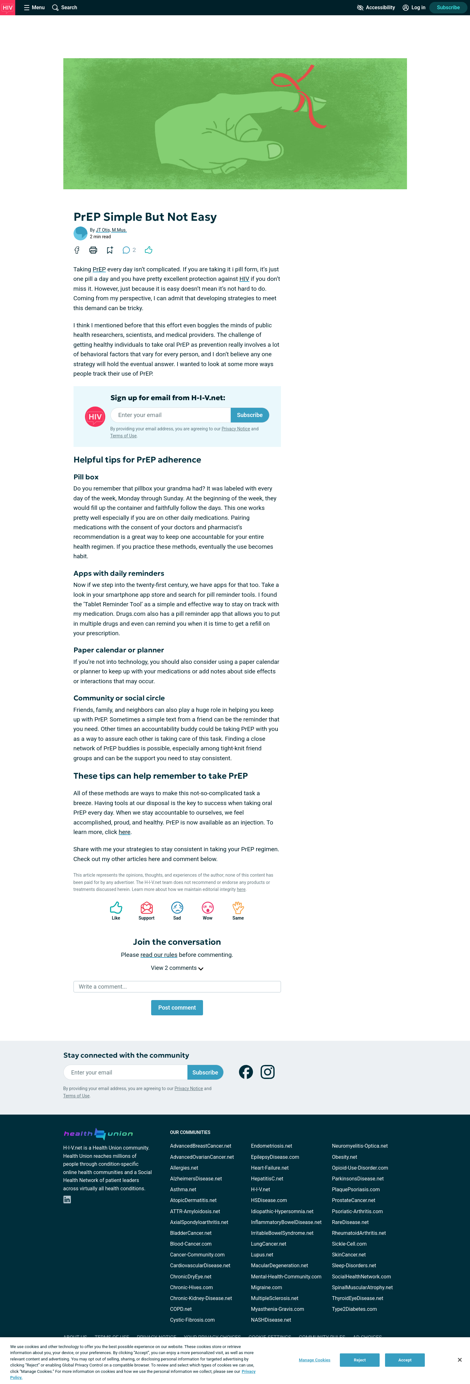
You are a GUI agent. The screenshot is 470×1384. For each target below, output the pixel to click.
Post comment (177, 1007)
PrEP (99, 269)
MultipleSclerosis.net (274, 1298)
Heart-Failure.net (270, 1168)
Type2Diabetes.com (354, 1309)
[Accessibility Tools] (376, 7)
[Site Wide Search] (64, 7)
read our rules (159, 954)
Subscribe (448, 7)
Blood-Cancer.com (191, 1244)
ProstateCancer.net (353, 1200)
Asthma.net (183, 1189)
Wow (204, 911)
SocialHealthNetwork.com (361, 1277)
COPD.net (181, 1309)
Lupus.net (262, 1255)
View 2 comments (177, 967)
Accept (405, 1360)
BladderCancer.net (191, 1233)
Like (113, 911)
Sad (174, 911)
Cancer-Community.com (197, 1255)
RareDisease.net (350, 1222)
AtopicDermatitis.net (193, 1200)
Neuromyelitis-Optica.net (360, 1146)
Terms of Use (123, 435)
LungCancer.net (268, 1244)
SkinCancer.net (349, 1255)
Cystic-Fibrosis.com (192, 1320)
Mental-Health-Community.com (286, 1277)
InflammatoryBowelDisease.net (286, 1222)
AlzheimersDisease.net (196, 1179)
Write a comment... (103, 986)
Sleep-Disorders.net (354, 1265)
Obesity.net (344, 1157)
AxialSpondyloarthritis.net (199, 1222)
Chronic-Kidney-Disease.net (201, 1298)
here (124, 832)
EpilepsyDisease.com (275, 1157)
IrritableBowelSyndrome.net (282, 1233)
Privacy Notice (235, 428)
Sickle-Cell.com (349, 1244)
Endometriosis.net (271, 1146)
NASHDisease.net (271, 1320)
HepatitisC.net (267, 1179)
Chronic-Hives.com (191, 1287)
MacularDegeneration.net (279, 1265)
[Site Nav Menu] (34, 7)
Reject (360, 1360)
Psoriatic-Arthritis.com (357, 1211)
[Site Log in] (414, 7)
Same (235, 911)
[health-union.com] (98, 1133)
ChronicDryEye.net (191, 1277)
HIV (244, 278)
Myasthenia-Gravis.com (277, 1309)
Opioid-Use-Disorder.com (360, 1168)
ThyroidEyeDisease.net (357, 1298)
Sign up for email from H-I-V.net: (167, 398)
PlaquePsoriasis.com (356, 1189)
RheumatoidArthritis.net (359, 1233)
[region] (235, 1360)
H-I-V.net (260, 1189)
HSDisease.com (269, 1200)
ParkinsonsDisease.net (358, 1179)
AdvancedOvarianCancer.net (202, 1157)
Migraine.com (266, 1287)
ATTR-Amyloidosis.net (195, 1211)
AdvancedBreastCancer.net (200, 1146)
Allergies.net (184, 1168)
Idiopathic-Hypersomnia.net (282, 1211)
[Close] (460, 1360)
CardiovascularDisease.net (200, 1265)
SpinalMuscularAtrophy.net (362, 1287)
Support (144, 911)
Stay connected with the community (126, 1055)
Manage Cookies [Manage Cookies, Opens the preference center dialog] (314, 1360)
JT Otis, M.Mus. (111, 230)
